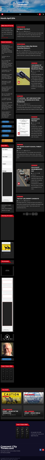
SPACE (3, 57)
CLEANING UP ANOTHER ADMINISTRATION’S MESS (8, 253)
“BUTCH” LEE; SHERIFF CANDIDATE (28, 198)
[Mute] (10, 339)
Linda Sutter (35, 401)
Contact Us (6, 199)
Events (4, 409)
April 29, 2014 (35, 71)
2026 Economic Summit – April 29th (6, 82)
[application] (7, 337)
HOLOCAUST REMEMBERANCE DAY (36, 169)
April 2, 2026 (28, 401)
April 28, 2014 (35, 173)
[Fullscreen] (11, 339)
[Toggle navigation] (20, 14)
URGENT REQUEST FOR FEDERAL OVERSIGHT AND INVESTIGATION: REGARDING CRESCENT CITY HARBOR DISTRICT (33, 399)
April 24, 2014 (21, 200)
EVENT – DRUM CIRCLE (32, 413)
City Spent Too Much (23, 29)
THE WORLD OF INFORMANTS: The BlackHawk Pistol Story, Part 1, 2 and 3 (37, 68)
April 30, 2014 (21, 31)
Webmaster (4, 74)
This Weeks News (20, 144)
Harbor (26, 394)
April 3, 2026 (7, 401)
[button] (37, 14)
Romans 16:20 (5, 37)
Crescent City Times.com (22, 3)
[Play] (3, 339)
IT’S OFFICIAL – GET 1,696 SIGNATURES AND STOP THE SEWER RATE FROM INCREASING (29, 100)
